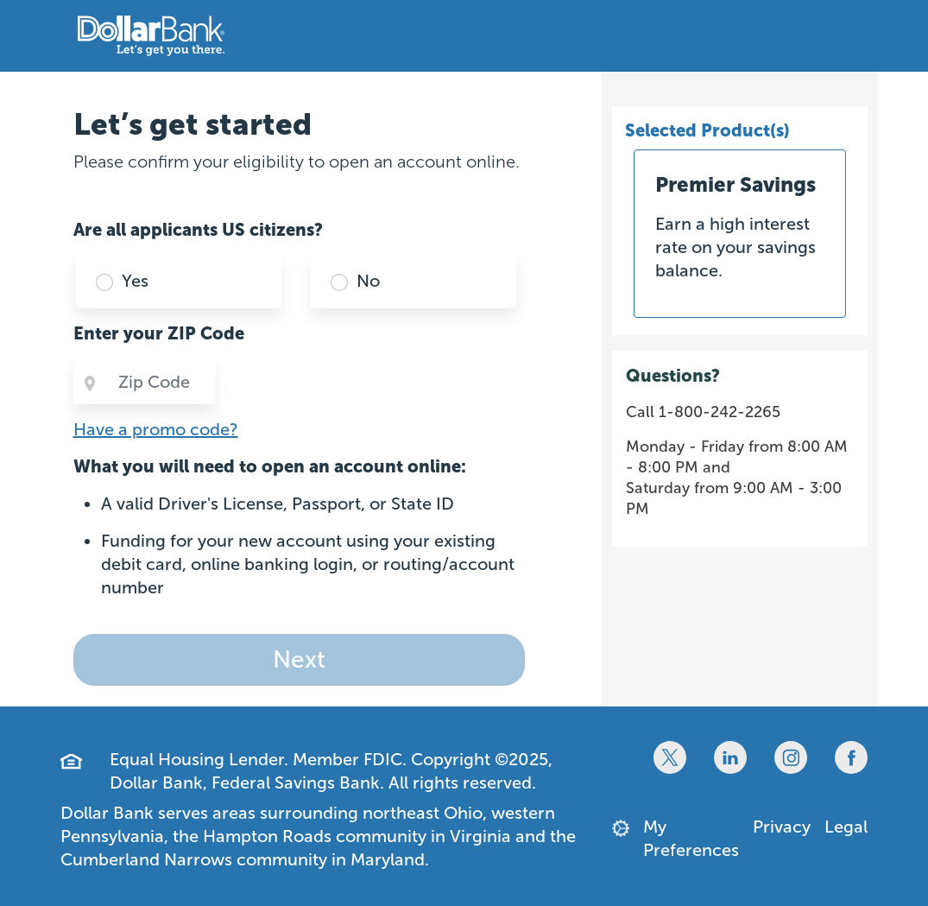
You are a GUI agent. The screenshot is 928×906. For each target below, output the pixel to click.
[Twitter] (669, 757)
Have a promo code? (155, 429)
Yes (135, 280)
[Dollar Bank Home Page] (151, 36)
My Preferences (691, 838)
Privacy (782, 826)
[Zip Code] (160, 381)
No (368, 280)
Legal (846, 826)
